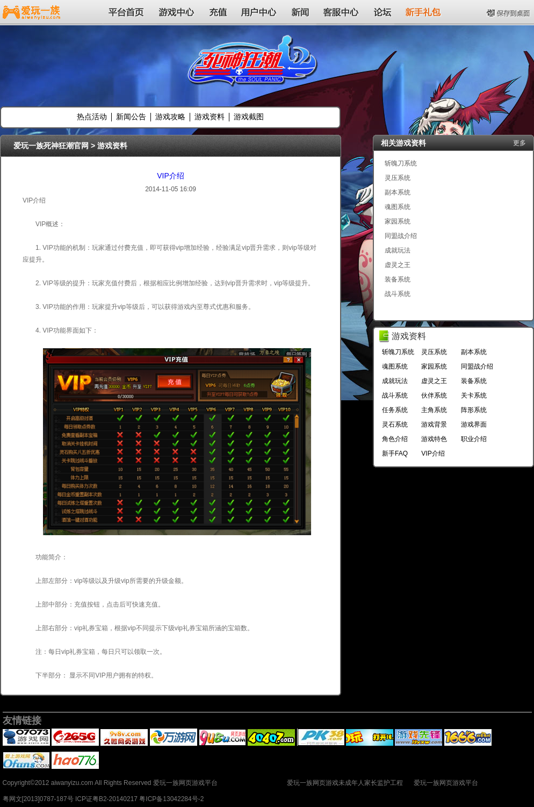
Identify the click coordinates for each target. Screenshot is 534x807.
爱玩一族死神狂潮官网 (51, 145)
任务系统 (395, 410)
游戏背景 (434, 424)
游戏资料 (209, 116)
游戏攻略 (170, 116)
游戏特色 (434, 439)
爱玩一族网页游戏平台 (446, 783)
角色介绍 (395, 439)
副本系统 (397, 192)
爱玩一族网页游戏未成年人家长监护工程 (345, 783)
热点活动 (92, 116)
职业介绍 (474, 439)
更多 (519, 143)
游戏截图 (249, 116)
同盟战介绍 (401, 236)
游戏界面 (474, 424)
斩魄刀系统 (401, 163)
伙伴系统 (434, 395)
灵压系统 (397, 178)
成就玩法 (397, 250)
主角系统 (434, 410)
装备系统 (397, 279)
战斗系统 (397, 294)
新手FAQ (395, 453)
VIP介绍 (170, 175)
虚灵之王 (397, 265)
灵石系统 (395, 424)
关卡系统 (474, 395)
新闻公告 (131, 116)
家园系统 (397, 221)
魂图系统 (397, 207)
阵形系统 (474, 410)
